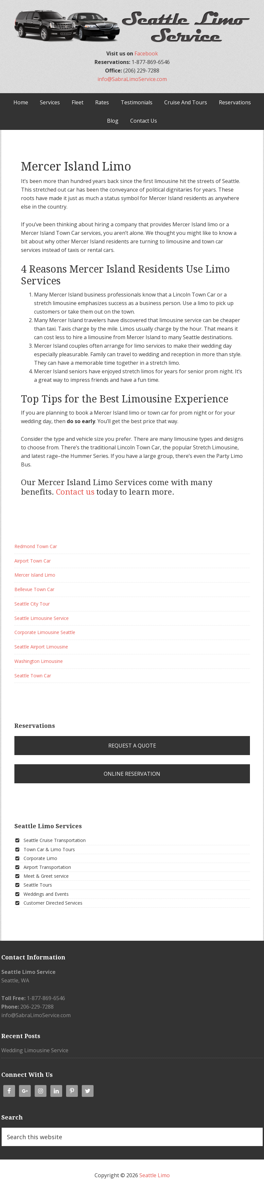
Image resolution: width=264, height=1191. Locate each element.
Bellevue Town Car (34, 589)
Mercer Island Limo (34, 575)
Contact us (75, 492)
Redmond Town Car (35, 546)
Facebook (146, 53)
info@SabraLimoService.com (132, 79)
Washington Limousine (38, 661)
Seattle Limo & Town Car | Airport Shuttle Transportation (132, 26)
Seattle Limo (154, 1175)
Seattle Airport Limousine (41, 647)
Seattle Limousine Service (41, 618)
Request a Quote (132, 745)
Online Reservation (132, 773)
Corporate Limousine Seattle (44, 632)
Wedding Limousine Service (34, 1050)
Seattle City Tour (32, 604)
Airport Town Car (32, 561)
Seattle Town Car (32, 675)
